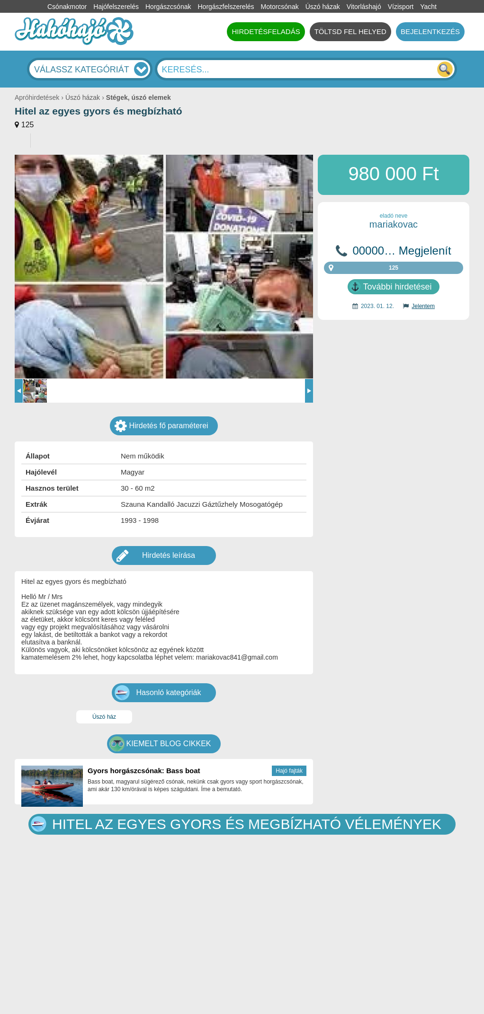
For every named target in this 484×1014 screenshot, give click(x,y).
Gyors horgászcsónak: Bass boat (144, 771)
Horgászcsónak (168, 6)
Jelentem (423, 306)
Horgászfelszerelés (225, 6)
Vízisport (400, 6)
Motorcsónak (280, 6)
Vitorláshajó (364, 6)
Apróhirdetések (37, 97)
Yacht (428, 6)
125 (27, 125)
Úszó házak (322, 6)
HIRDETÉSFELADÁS (266, 31)
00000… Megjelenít (401, 250)
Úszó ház (104, 717)
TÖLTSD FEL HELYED (350, 31)
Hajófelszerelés (116, 6)
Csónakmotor (67, 6)
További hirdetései (397, 286)
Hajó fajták (289, 770)
